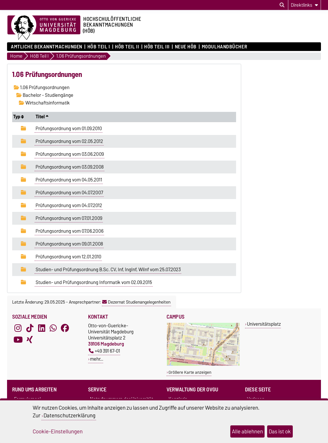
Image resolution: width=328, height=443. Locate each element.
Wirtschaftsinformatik (44, 103)
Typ (18, 117)
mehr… (96, 359)
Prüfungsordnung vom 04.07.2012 (69, 205)
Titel (42, 117)
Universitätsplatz (264, 324)
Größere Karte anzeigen (189, 372)
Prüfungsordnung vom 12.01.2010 (68, 257)
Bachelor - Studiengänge (44, 95)
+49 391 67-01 (104, 351)
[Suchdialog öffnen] (282, 5)
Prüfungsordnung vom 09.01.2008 (69, 244)
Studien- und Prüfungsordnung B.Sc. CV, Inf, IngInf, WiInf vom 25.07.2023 (108, 269)
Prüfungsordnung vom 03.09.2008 (70, 167)
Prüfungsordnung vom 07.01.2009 (69, 218)
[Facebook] (65, 328)
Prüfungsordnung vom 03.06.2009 (70, 154)
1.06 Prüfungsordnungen (42, 87)
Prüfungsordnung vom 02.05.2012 (69, 141)
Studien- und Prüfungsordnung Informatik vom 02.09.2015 (94, 282)
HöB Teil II (127, 47)
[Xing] (30, 340)
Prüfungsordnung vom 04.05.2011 (69, 180)
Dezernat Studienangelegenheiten (136, 302)
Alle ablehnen (247, 431)
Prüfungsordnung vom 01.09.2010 (69, 128)
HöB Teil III (157, 47)
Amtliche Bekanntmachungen (46, 47)
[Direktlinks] (304, 5)
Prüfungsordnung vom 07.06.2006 (69, 231)
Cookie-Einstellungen (58, 431)
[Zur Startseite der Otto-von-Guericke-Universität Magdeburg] (44, 28)
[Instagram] (18, 328)
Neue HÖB (186, 47)
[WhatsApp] (53, 328)
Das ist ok (280, 431)
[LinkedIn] (41, 328)
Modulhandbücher (224, 47)
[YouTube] (18, 340)
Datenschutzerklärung (69, 415)
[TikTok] (30, 328)
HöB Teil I (98, 47)
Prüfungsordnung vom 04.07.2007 (69, 192)
